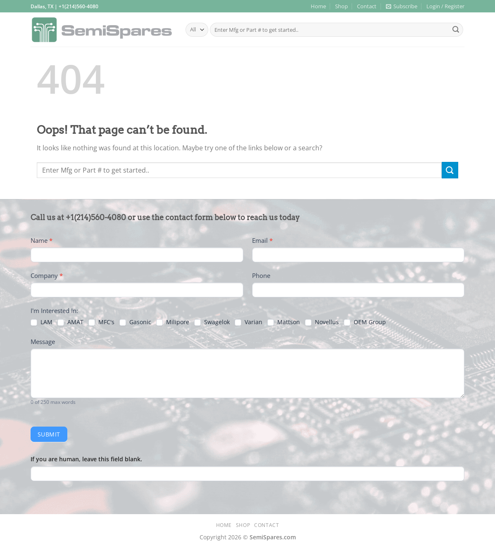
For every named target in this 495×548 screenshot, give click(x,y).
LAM (41, 322)
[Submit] (456, 30)
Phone (261, 275)
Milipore (172, 322)
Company (47, 275)
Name (41, 240)
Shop (341, 6)
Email (262, 240)
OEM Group (365, 322)
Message (43, 341)
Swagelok (212, 322)
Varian (248, 322)
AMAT (70, 322)
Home (318, 6)
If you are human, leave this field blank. (86, 459)
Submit (49, 434)
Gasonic (135, 322)
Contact (366, 6)
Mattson (283, 322)
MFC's (101, 322)
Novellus (322, 322)
